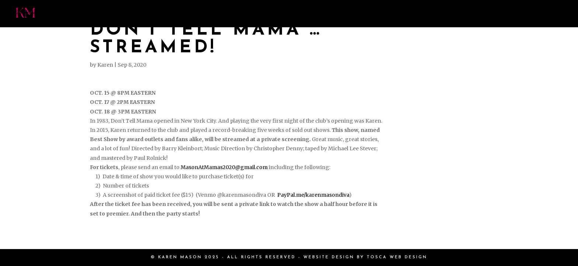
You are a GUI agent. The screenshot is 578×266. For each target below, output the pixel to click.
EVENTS (364, 13)
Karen (105, 65)
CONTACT (531, 13)
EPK (491, 13)
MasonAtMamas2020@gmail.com (224, 167)
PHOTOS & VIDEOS (299, 13)
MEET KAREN (186, 13)
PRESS (236, 13)
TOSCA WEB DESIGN (397, 257)
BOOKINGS (414, 13)
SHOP (459, 13)
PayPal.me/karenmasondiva (313, 195)
